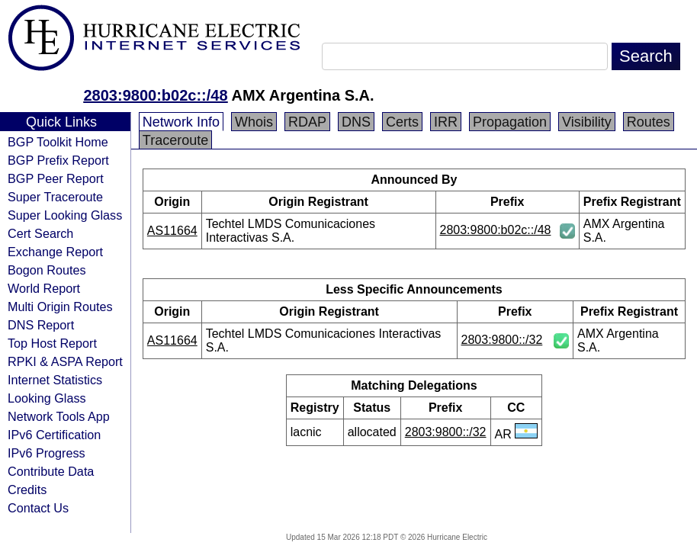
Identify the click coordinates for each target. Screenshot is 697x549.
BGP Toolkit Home (58, 142)
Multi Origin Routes (60, 306)
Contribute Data (51, 471)
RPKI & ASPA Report (65, 361)
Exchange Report (55, 251)
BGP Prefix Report (58, 160)
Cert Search (40, 233)
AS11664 (172, 230)
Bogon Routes (47, 270)
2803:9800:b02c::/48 (155, 95)
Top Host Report (52, 343)
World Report (44, 288)
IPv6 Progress (46, 453)
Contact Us (38, 508)
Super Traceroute (55, 197)
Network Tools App (59, 416)
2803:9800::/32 (502, 339)
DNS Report (41, 325)
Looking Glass (47, 398)
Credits (27, 489)
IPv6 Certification (54, 434)
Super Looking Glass (65, 215)
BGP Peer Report (56, 178)
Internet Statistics (55, 380)
